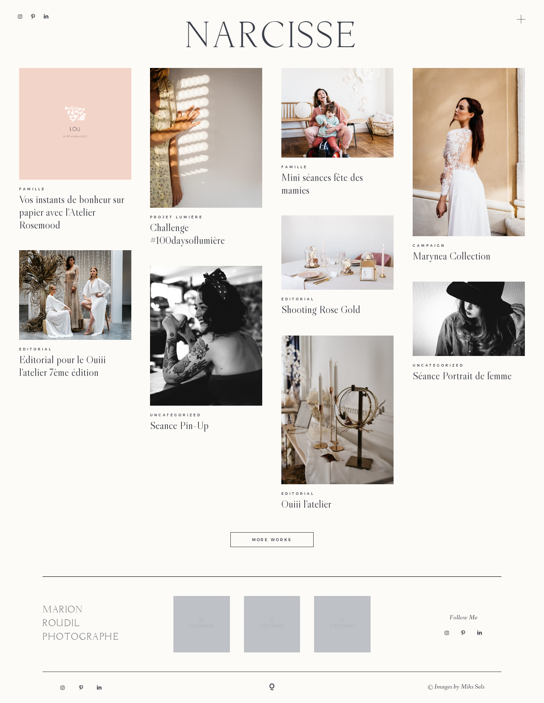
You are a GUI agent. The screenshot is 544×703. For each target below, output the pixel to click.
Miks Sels (472, 687)
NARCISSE (272, 38)
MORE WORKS (272, 539)
